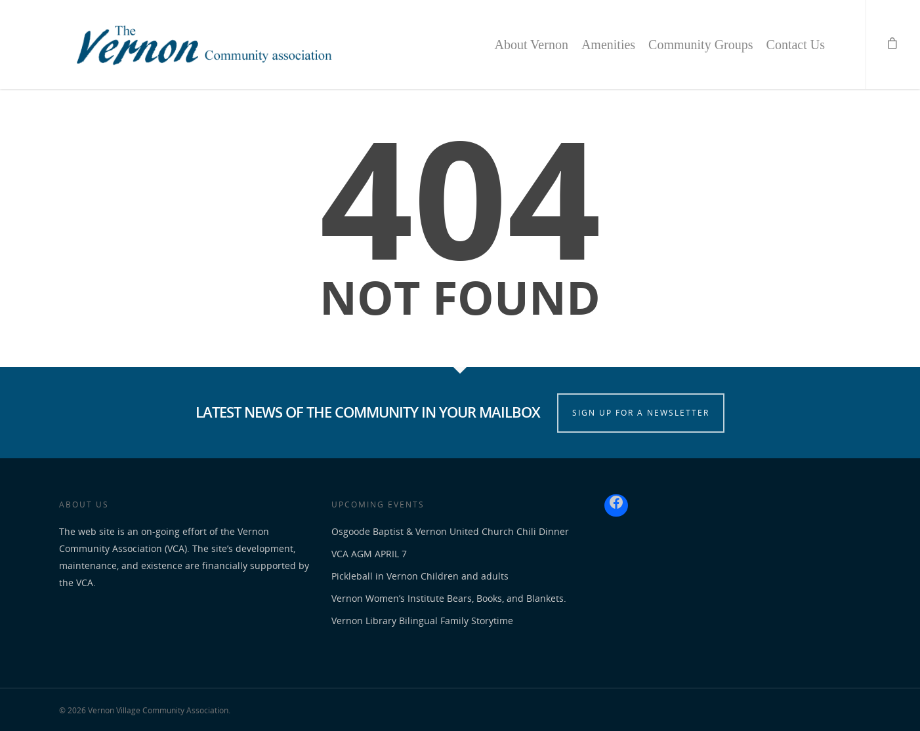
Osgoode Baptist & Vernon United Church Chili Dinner (450, 531)
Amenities (608, 44)
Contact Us (795, 44)
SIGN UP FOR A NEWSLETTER (640, 412)
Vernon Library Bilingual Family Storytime (422, 620)
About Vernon (531, 44)
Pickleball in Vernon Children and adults (420, 576)
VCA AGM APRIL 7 (369, 553)
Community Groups (700, 44)
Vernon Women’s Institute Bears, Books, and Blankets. (448, 598)
